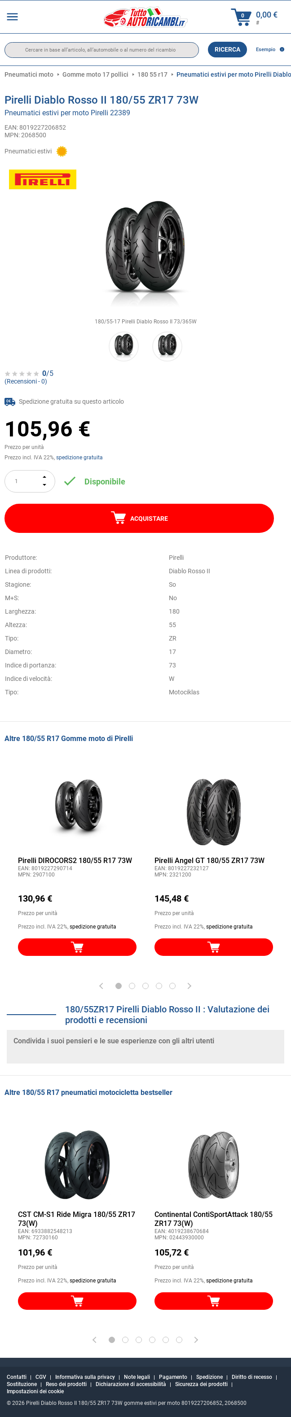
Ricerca (227, 49)
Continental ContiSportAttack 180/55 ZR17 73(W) (213, 1219)
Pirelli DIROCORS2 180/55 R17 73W (75, 860)
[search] (101, 50)
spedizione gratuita (79, 457)
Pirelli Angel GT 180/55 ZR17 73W (209, 860)
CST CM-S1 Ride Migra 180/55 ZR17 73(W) (76, 1219)
